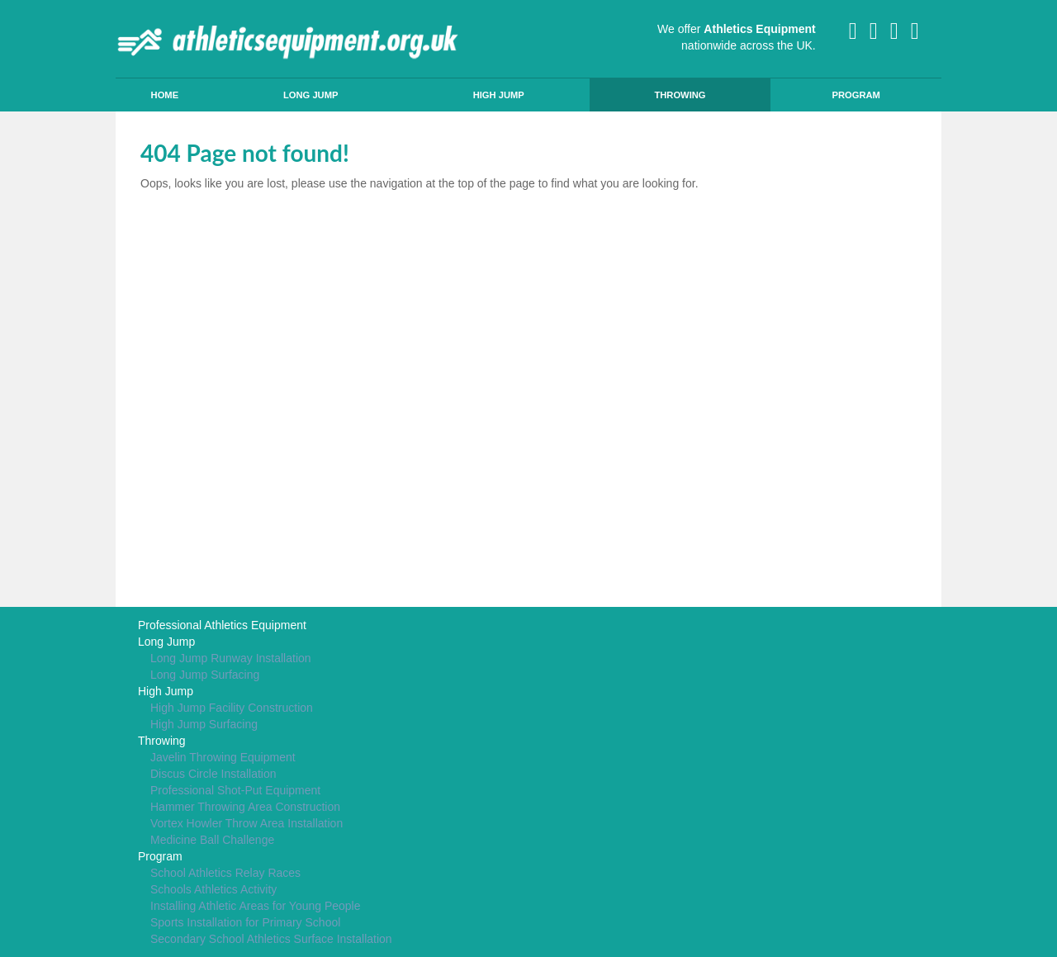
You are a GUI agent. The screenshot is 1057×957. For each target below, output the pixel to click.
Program (855, 95)
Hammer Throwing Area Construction (245, 806)
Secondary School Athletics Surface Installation (271, 938)
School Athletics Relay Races (225, 872)
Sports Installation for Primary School (245, 922)
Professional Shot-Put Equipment (235, 790)
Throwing (679, 95)
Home (165, 95)
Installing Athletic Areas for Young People (255, 905)
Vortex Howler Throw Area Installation (246, 823)
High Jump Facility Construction (231, 707)
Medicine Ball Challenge (212, 839)
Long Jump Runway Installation (230, 658)
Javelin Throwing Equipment (223, 757)
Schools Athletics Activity (213, 889)
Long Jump (311, 95)
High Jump (498, 95)
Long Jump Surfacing (204, 674)
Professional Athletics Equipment (222, 625)
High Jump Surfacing (204, 724)
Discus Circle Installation (213, 773)
